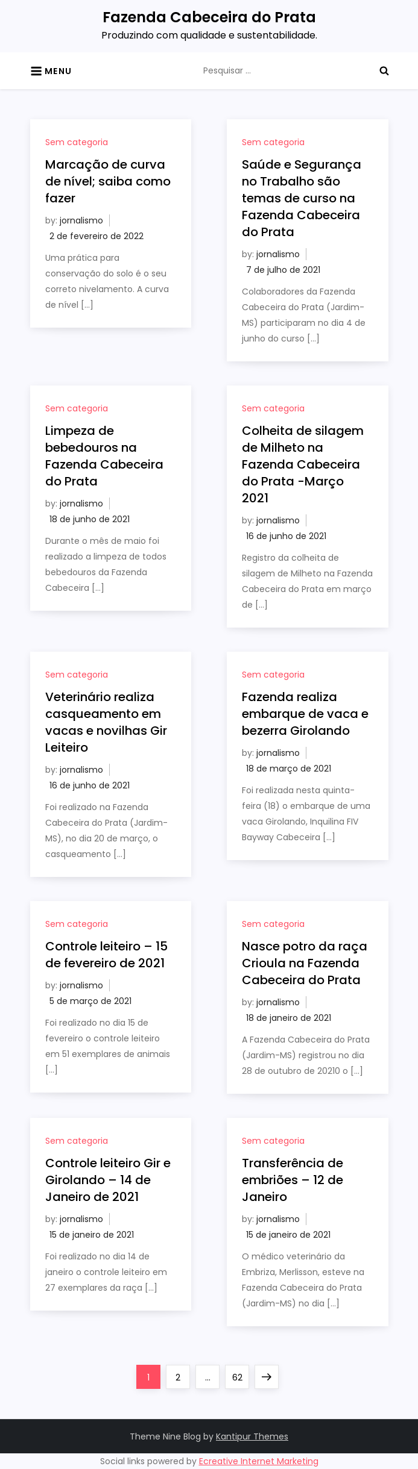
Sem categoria (76, 142)
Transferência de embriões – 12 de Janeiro (292, 1180)
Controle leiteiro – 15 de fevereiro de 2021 (106, 955)
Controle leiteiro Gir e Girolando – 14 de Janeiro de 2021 (108, 1180)
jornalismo (81, 220)
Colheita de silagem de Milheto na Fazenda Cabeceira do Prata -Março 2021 (303, 464)
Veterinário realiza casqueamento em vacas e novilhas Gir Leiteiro (106, 722)
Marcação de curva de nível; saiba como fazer (108, 181)
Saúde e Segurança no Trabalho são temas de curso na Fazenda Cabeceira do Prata (301, 198)
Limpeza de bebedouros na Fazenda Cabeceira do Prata (104, 456)
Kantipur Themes (252, 1436)
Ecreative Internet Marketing (258, 1461)
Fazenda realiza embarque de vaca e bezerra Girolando (305, 713)
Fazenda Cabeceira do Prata (209, 17)
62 (241, 1374)
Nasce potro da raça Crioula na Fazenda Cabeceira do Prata (304, 963)
